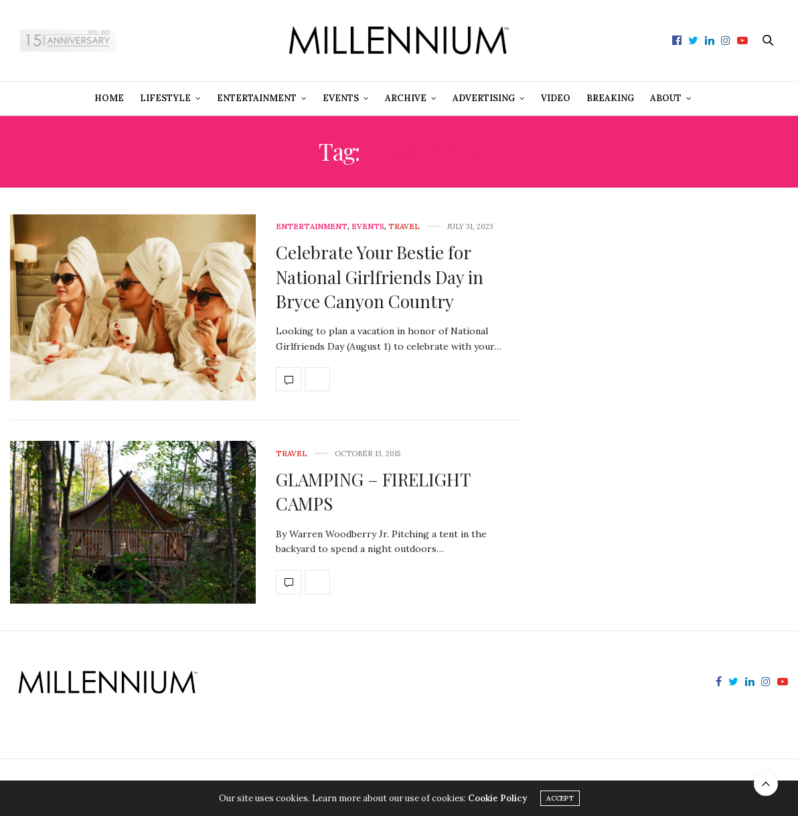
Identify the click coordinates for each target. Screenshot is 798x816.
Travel (404, 226)
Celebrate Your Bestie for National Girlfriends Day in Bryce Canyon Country (379, 277)
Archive (405, 98)
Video (555, 98)
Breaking (610, 98)
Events (341, 98)
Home (109, 98)
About (666, 98)
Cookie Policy (497, 798)
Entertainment (257, 98)
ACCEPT (560, 798)
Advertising (484, 98)
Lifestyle (165, 98)
